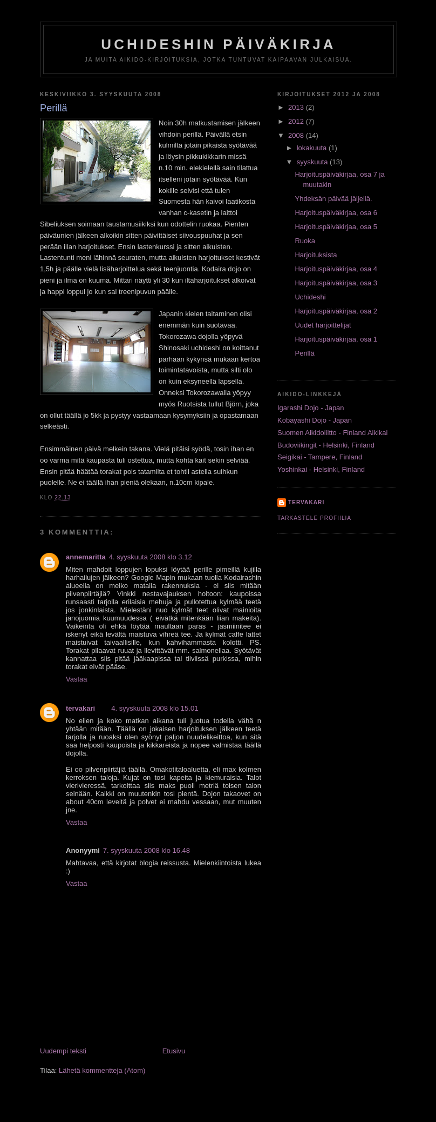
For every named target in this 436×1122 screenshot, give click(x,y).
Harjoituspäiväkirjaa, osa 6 (336, 213)
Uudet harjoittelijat (323, 325)
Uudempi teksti (63, 1051)
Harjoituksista (316, 255)
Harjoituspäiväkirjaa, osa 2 (336, 311)
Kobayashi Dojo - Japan (314, 420)
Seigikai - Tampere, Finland (319, 457)
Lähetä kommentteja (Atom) (102, 1070)
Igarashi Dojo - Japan (310, 408)
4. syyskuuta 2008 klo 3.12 (150, 557)
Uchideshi (310, 297)
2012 (297, 121)
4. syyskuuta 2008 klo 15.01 (154, 708)
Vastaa (76, 679)
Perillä (304, 353)
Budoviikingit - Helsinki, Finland (325, 445)
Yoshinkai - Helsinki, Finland (321, 469)
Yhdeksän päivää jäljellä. (333, 199)
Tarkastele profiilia (314, 518)
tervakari (80, 708)
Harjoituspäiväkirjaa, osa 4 (336, 269)
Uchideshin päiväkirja (218, 44)
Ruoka (305, 241)
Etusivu (174, 1051)
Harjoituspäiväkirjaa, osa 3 (336, 283)
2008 (297, 135)
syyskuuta (313, 162)
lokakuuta (313, 148)
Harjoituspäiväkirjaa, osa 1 (336, 339)
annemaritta (86, 557)
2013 (297, 107)
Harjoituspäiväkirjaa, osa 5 (336, 227)
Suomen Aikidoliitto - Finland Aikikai (332, 433)
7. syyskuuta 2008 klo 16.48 (146, 850)
